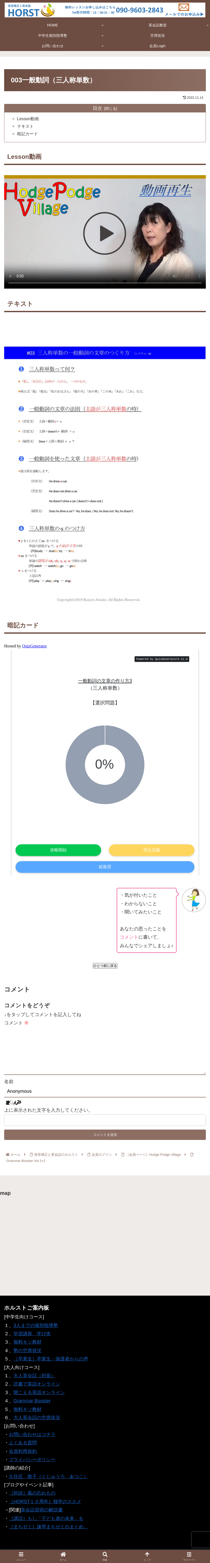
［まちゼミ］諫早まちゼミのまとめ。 (48, 1530)
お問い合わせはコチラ (32, 1438)
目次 (97, 108)
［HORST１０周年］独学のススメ (45, 1505)
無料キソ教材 (27, 1345)
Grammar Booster (32, 1404)
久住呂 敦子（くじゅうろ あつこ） (48, 1480)
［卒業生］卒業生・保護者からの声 (50, 1362)
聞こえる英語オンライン (39, 1396)
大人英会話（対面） (34, 1379)
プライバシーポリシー (32, 1463)
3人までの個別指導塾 (35, 1329)
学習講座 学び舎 (32, 1337)
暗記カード (27, 133)
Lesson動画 (28, 118)
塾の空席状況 (27, 1354)
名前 (8, 1090)
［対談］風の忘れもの (32, 1497)
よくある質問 (23, 1446)
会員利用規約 (23, 1455)
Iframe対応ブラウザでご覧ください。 (105, 760)
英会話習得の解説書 (42, 1513)
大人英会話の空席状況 (36, 1421)
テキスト (25, 126)
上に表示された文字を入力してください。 (48, 1118)
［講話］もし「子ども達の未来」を (46, 1522)
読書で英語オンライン (36, 1387)
